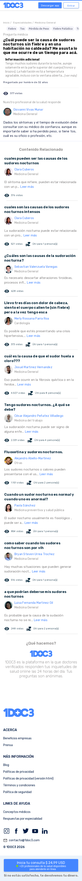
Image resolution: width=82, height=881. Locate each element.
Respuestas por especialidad (22, 819)
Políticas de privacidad (18, 772)
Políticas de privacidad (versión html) (28, 778)
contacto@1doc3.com (21, 840)
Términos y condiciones (19, 785)
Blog (6, 765)
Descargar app (50, 5)
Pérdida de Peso (39, 28)
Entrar (71, 5)
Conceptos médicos (17, 812)
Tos (22, 28)
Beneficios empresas (17, 738)
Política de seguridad (17, 792)
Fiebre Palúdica (63, 28)
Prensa (8, 745)
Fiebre (12, 28)
